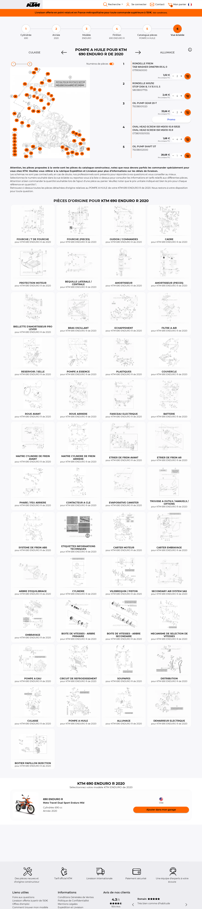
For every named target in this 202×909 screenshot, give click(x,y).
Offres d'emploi (20, 904)
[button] (190, 49)
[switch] (111, 64)
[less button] (173, 76)
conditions (162, 13)
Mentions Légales (68, 904)
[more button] (181, 76)
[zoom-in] (29, 64)
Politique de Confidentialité (73, 900)
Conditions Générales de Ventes (76, 897)
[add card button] (187, 76)
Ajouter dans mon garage (161, 809)
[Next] (138, 52)
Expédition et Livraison (70, 907)
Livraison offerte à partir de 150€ (30, 900)
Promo (171, 119)
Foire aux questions (23, 897)
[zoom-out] (13, 64)
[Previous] (64, 52)
